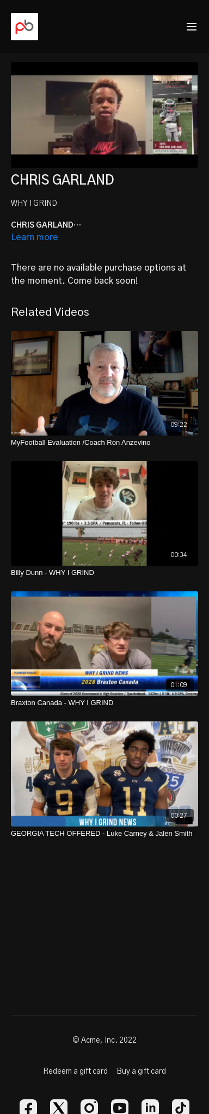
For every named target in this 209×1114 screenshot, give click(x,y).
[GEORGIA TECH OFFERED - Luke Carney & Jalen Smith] (104, 833)
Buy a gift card (141, 1071)
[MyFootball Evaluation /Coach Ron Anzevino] (104, 442)
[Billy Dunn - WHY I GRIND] (104, 572)
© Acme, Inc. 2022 (104, 1040)
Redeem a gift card (75, 1071)
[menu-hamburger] (191, 27)
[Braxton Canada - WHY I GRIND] (104, 702)
